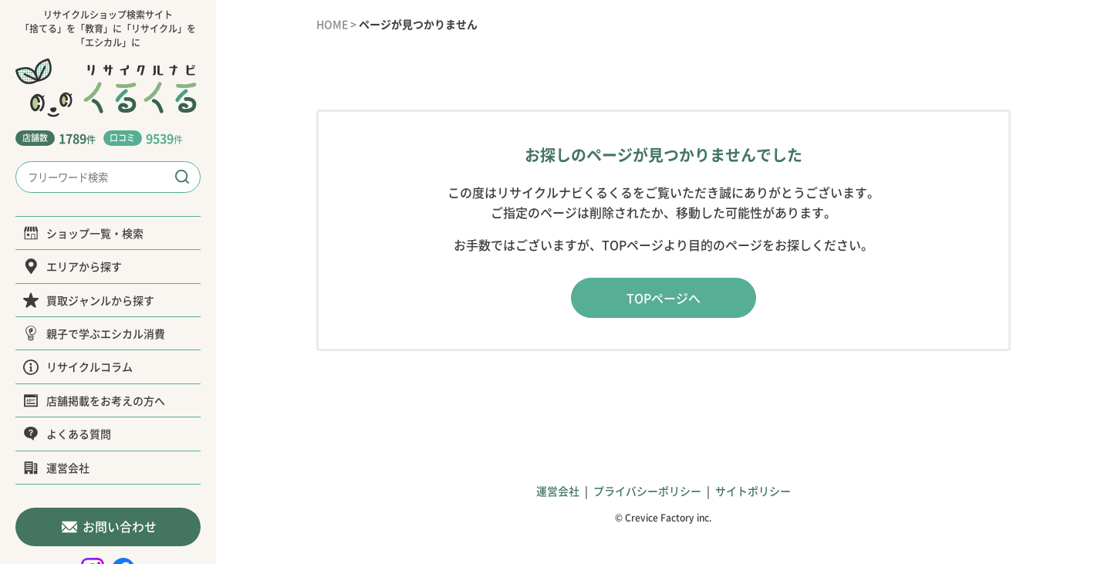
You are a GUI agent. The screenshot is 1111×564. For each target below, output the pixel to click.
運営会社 (56, 467)
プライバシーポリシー (647, 490)
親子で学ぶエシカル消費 (94, 333)
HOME (332, 24)
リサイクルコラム (78, 366)
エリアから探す (72, 266)
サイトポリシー (753, 490)
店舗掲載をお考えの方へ (94, 400)
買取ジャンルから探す (88, 300)
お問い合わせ (108, 526)
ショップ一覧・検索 (83, 233)
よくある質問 (67, 433)
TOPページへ (663, 298)
